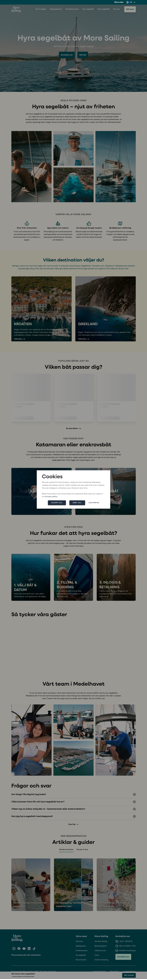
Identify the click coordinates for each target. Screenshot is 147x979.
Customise (94, 503)
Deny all (77, 503)
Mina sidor (119, 2)
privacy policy (51, 496)
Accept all (56, 503)
